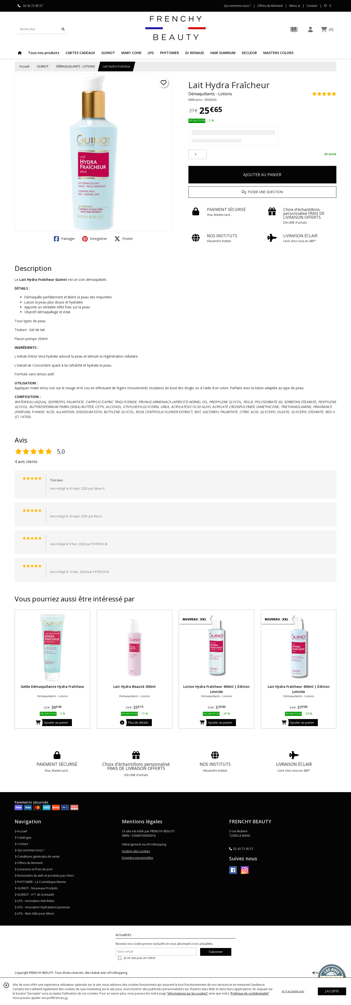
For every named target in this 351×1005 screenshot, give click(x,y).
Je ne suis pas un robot (139, 958)
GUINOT (43, 66)
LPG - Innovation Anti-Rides (34, 901)
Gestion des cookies (136, 851)
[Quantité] (197, 154)
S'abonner (216, 952)
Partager (64, 239)
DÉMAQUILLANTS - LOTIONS (75, 66)
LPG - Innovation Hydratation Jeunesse (42, 907)
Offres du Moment (29, 863)
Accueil (24, 66)
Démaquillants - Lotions (210, 93)
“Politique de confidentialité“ (249, 993)
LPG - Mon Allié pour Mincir (34, 913)
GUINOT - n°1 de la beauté (34, 894)
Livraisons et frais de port (34, 869)
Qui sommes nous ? (29, 850)
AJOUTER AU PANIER (262, 174)
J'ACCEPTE (332, 991)
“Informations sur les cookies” (187, 993)
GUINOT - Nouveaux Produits (36, 888)
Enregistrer (94, 239)
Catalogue (23, 837)
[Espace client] (310, 29)
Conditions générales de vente (37, 856)
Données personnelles (137, 858)
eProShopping (117, 973)
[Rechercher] (63, 29)
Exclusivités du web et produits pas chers (44, 875)
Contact (312, 6)
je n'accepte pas (293, 991)
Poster (123, 239)
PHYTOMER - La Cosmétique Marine (40, 882)
